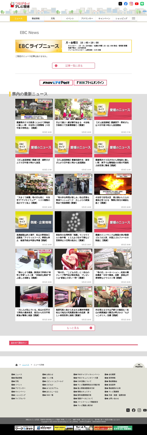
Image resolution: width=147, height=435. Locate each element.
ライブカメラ (20, 398)
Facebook (126, 4)
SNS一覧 (49, 395)
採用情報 (112, 378)
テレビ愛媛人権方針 (85, 405)
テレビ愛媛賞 (114, 392)
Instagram (131, 4)
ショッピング (121, 18)
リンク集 (49, 378)
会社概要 (112, 374)
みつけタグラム (52, 388)
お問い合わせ (114, 398)
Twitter (120, 4)
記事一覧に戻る (74, 65)
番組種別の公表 (115, 388)
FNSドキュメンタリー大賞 (87, 378)
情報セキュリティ (84, 392)
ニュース (18, 18)
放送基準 (112, 385)
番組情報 (36, 18)
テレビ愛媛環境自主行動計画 (88, 385)
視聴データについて (85, 398)
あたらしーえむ (52, 392)
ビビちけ (49, 385)
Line (142, 4)
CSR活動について (84, 381)
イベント (70, 18)
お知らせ (49, 374)
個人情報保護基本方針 (86, 388)
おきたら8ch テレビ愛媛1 (19, 5)
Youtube (137, 4)
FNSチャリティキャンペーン (88, 374)
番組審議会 (113, 381)
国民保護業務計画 (84, 395)
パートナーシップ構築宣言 (87, 402)
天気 (53, 18)
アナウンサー (87, 18)
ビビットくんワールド (54, 381)
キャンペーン (104, 18)
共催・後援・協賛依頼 (117, 395)
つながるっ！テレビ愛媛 (73, 415)
